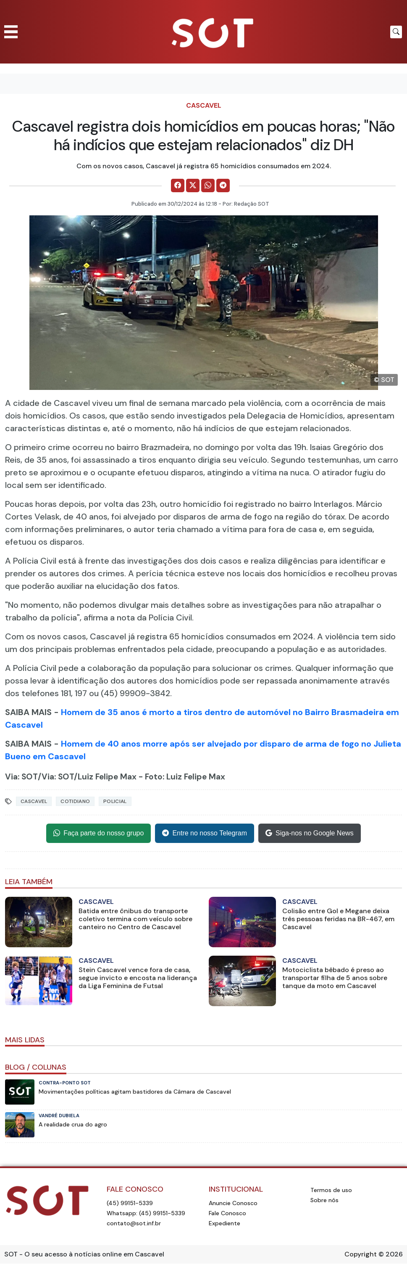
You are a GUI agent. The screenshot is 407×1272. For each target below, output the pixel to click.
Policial (114, 801)
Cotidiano (75, 801)
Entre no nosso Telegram (204, 833)
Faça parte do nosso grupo (98, 833)
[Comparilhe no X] (193, 185)
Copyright (360, 1254)
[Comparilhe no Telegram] (223, 185)
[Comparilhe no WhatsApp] (208, 185)
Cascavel (203, 105)
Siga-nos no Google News (309, 833)
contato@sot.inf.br (134, 1223)
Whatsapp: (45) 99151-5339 (146, 1213)
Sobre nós (324, 1200)
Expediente (224, 1223)
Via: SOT (21, 776)
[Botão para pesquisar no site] (396, 32)
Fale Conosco (227, 1213)
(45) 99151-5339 (130, 1203)
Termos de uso (331, 1190)
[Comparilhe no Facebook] (177, 185)
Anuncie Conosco (233, 1203)
